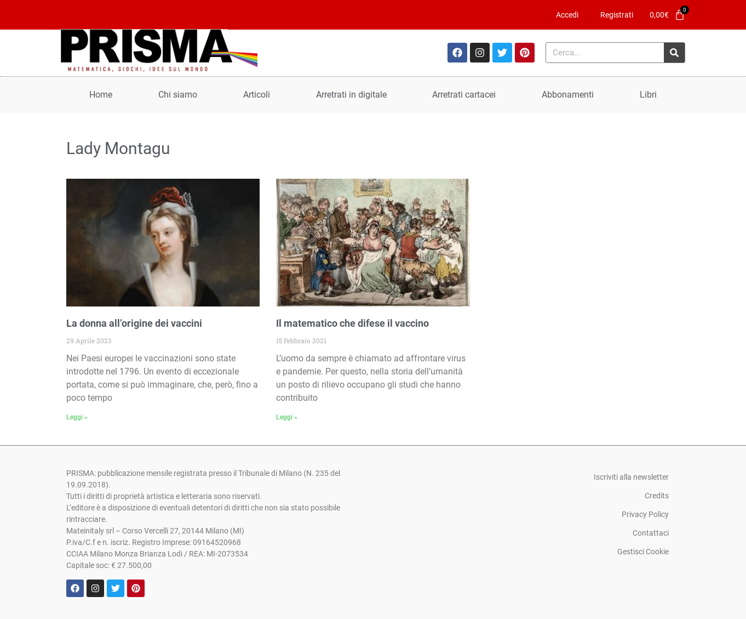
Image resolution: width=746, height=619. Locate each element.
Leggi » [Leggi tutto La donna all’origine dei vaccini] (77, 417)
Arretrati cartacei (464, 94)
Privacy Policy (645, 514)
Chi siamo (177, 94)
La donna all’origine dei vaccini (134, 323)
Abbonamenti (568, 94)
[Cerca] (674, 53)
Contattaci (651, 533)
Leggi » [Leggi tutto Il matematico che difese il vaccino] (286, 417)
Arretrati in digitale (351, 94)
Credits (657, 495)
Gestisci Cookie (643, 551)
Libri (648, 94)
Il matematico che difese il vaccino (352, 323)
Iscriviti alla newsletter (631, 477)
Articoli (256, 94)
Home (100, 94)
